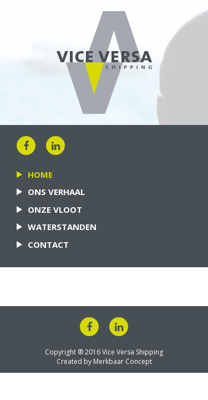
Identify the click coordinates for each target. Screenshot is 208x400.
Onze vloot (55, 209)
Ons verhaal (56, 191)
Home (40, 174)
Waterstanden (62, 226)
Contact (48, 244)
